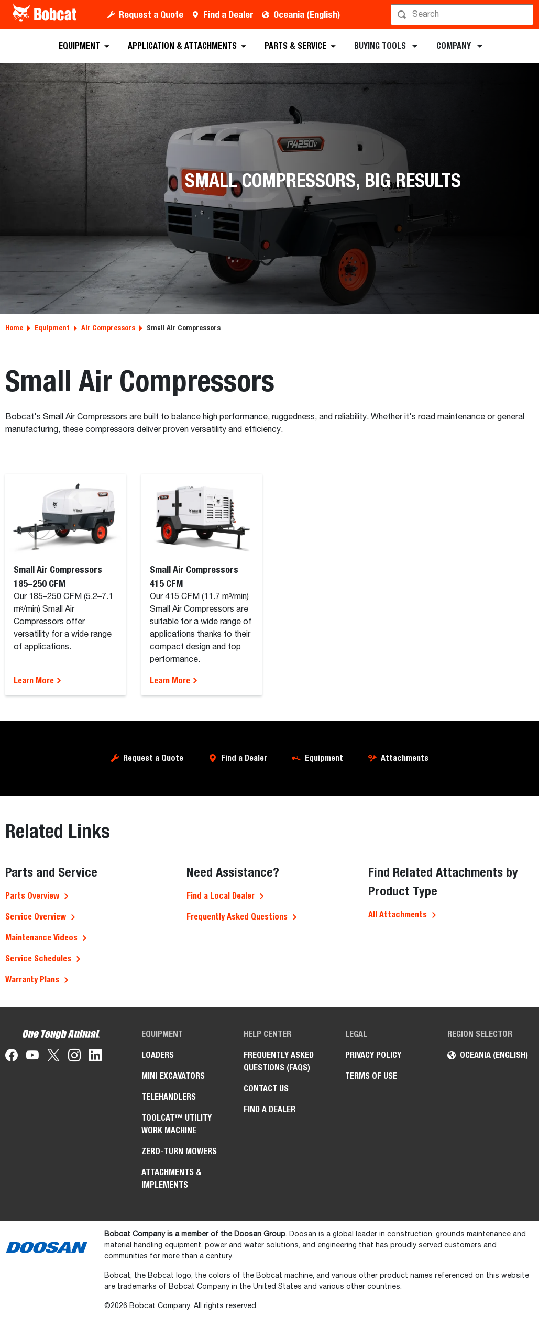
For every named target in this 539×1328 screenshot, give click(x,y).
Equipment (52, 328)
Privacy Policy (373, 1055)
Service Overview (35, 917)
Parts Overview (32, 896)
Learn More (38, 680)
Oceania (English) (306, 14)
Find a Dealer (228, 14)
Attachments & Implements (171, 1178)
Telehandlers (168, 1097)
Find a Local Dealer (220, 896)
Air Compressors (108, 328)
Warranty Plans (32, 979)
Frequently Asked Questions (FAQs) (279, 1061)
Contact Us (266, 1088)
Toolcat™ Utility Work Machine (176, 1124)
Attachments (404, 758)
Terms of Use (371, 1076)
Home (14, 328)
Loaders (157, 1055)
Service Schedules (38, 959)
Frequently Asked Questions (237, 917)
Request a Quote (151, 14)
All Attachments (397, 915)
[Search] (463, 15)
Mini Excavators (173, 1076)
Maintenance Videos (41, 938)
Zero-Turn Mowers (179, 1151)
